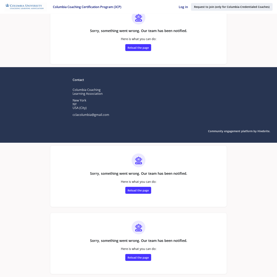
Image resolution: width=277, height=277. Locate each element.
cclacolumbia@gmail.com (91, 115)
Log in (184, 7)
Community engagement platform (231, 131)
